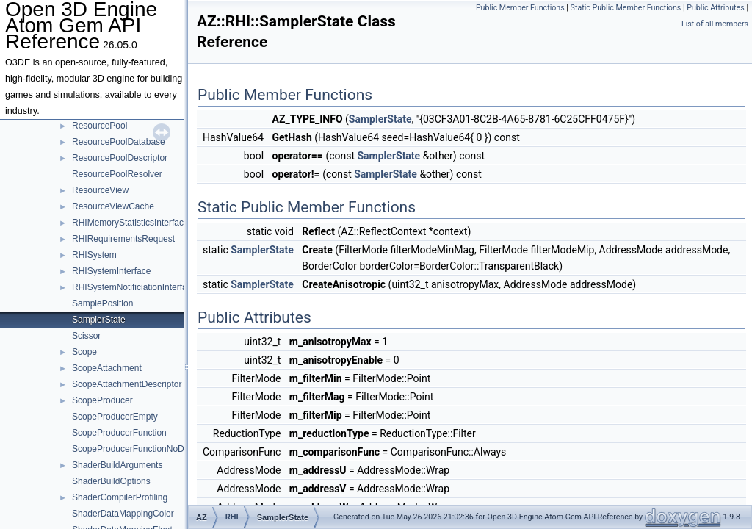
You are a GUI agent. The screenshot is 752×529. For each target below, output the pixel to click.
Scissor (86, 336)
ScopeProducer (102, 400)
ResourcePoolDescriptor (119, 158)
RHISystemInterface (111, 271)
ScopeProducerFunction (119, 433)
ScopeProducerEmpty (115, 416)
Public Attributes (716, 7)
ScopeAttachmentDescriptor (126, 384)
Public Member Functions (520, 7)
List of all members (715, 24)
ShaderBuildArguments (117, 465)
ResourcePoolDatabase (118, 142)
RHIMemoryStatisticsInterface (130, 222)
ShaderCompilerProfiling (119, 497)
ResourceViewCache (113, 206)
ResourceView (100, 190)
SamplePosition (102, 303)
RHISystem (94, 255)
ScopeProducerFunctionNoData (134, 449)
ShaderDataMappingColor (123, 513)
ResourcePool (99, 125)
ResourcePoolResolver (117, 174)
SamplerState (99, 319)
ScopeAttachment (107, 368)
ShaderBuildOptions (111, 481)
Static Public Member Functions (626, 7)
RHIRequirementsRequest (123, 239)
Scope (84, 352)
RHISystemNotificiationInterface (134, 287)
